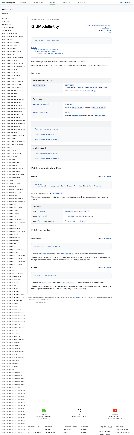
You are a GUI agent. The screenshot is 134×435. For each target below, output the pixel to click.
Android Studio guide (105, 431)
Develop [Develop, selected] (52, 2)
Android (29, 429)
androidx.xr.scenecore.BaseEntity (47, 51)
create (67, 87)
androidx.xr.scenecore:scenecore (101, 25)
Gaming (47, 429)
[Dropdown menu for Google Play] (73, 2)
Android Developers (36, 19)
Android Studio (125, 2)
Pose (105, 87)
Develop (47, 19)
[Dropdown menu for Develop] (57, 2)
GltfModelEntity (44, 41)
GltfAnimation (42, 104)
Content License (79, 297)
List (34, 104)
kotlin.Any (34, 48)
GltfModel (93, 87)
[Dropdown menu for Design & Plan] (45, 2)
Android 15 (84, 429)
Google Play (67, 2)
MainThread (70, 85)
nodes (67, 112)
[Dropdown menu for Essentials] (29, 2)
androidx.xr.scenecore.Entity (47, 134)
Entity (81, 216)
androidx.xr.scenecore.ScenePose (48, 139)
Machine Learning (50, 432)
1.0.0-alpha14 (107, 30)
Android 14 (84, 432)
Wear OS (65, 432)
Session (80, 87)
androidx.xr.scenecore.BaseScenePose (46, 50)
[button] (12, 33)
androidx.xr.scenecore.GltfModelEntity (51, 53)
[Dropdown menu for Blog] (85, 2)
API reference (8, 9)
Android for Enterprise (34, 432)
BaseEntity (55, 41)
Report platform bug (122, 429)
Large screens (67, 429)
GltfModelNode (42, 112)
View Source (105, 28)
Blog (81, 2)
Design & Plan (38, 2)
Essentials (23, 2)
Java (109, 32)
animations (69, 104)
